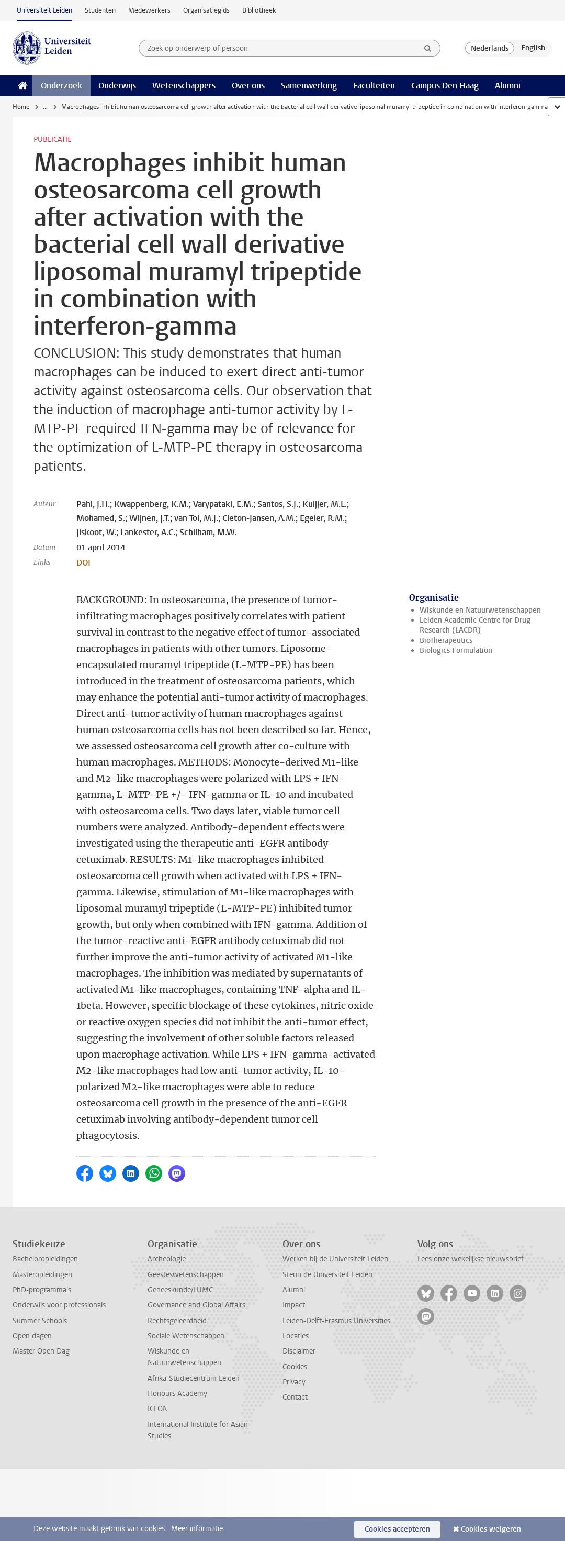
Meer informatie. (198, 1529)
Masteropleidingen (42, 1275)
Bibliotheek (259, 10)
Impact (293, 1305)
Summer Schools (40, 1321)
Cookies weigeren (491, 1529)
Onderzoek (61, 85)
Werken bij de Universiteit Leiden (335, 1259)
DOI (83, 562)
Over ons (248, 85)
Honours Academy (177, 1394)
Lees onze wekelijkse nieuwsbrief (470, 1259)
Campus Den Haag (445, 85)
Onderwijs (117, 85)
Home (21, 107)
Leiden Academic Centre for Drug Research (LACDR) (475, 625)
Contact (295, 1397)
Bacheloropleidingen (45, 1259)
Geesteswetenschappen (186, 1275)
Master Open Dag (41, 1351)
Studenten (100, 10)
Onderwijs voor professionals (59, 1305)
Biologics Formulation (456, 651)
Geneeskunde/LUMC (180, 1290)
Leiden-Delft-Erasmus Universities (336, 1321)
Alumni (508, 85)
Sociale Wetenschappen (186, 1336)
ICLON (158, 1409)
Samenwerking (309, 85)
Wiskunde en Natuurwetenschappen (480, 610)
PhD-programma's (42, 1290)
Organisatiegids (206, 10)
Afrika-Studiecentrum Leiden (194, 1378)
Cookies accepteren (397, 1529)
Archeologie (167, 1259)
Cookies (294, 1367)
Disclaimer (298, 1351)
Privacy (294, 1382)
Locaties (295, 1336)
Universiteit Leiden (44, 10)
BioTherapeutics (446, 641)
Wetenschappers (184, 85)
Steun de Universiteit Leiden (327, 1275)
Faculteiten (374, 85)
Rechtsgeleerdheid (177, 1321)
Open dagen (32, 1336)
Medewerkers (149, 10)
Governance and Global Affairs (196, 1305)
